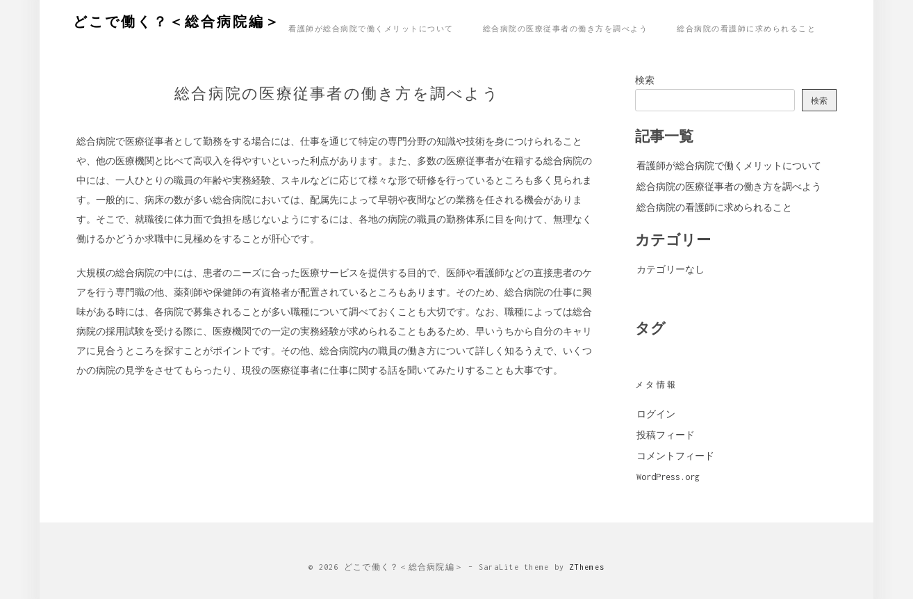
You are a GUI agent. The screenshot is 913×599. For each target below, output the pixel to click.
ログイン (655, 414)
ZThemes (586, 567)
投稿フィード (665, 435)
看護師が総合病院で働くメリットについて (371, 27)
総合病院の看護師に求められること (746, 27)
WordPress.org (668, 477)
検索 (645, 80)
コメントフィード (675, 456)
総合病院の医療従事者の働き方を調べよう (565, 27)
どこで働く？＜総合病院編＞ (177, 20)
